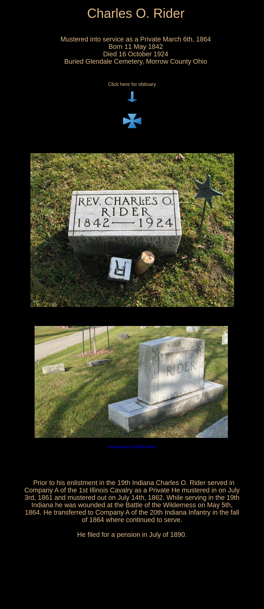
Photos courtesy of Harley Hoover (132, 446)
